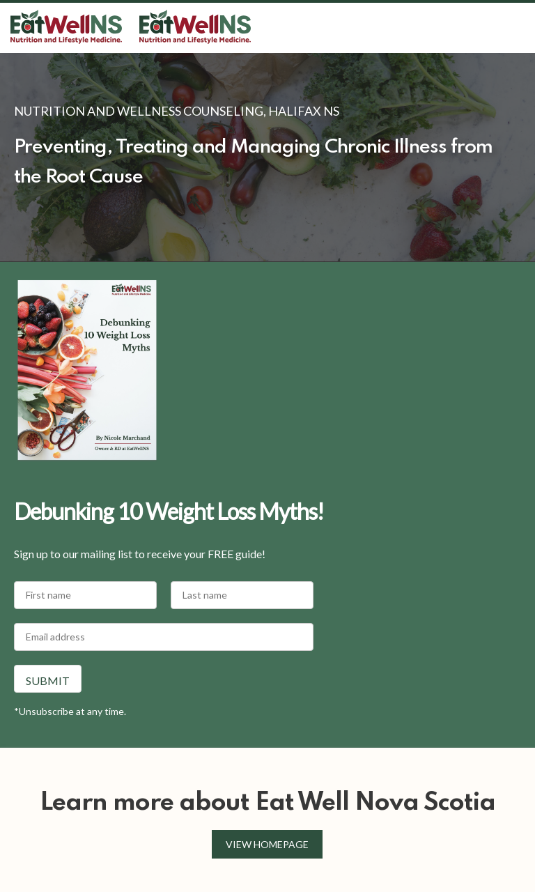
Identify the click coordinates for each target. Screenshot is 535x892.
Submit (48, 680)
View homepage (267, 844)
